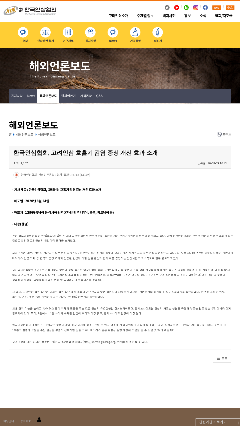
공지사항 (17, 95)
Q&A (99, 95)
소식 (203, 15)
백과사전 (168, 15)
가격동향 (86, 95)
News (31, 95)
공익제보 (25, 421)
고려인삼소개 (118, 15)
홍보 (187, 15)
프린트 (226, 134)
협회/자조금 (223, 15)
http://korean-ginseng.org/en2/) (103, 342)
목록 (225, 358)
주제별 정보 (145, 15)
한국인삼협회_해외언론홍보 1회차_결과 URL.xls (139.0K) (51, 175)
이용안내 (8, 421)
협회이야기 (68, 95)
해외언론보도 (48, 95)
